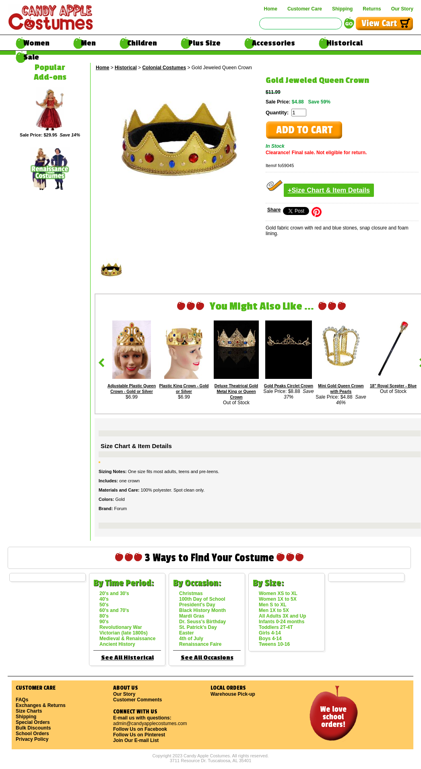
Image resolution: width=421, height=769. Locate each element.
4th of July (191, 638)
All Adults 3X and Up (282, 616)
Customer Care (304, 9)
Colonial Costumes (164, 67)
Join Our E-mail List (136, 740)
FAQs (22, 700)
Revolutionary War (120, 627)
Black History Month (202, 610)
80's (104, 616)
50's (104, 605)
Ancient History (117, 644)
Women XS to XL (278, 593)
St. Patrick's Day (198, 627)
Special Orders (33, 722)
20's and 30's (114, 593)
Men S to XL (273, 605)
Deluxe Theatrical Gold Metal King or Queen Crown (236, 391)
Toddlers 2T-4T (276, 627)
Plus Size (204, 43)
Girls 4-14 (270, 633)
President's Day (197, 605)
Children (142, 43)
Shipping (342, 9)
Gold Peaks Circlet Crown (288, 386)
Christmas (191, 593)
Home (270, 9)
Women (36, 43)
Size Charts (29, 711)
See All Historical (127, 658)
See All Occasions (207, 658)
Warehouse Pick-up (232, 694)
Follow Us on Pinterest (139, 735)
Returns (372, 9)
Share (274, 210)
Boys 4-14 (270, 638)
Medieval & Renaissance (127, 638)
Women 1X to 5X (278, 599)
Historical (344, 43)
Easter (186, 633)
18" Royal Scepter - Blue (393, 386)
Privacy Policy (32, 739)
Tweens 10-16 (274, 644)
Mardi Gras (191, 616)
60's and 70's (114, 610)
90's (104, 621)
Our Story (402, 9)
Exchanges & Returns (41, 705)
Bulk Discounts (33, 728)
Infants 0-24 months (281, 621)
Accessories (273, 43)
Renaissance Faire (200, 644)
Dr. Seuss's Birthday (202, 621)
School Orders (32, 733)
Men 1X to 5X (274, 610)
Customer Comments (137, 700)
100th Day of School (202, 599)
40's (104, 599)
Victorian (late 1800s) (123, 633)
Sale (31, 57)
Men (88, 43)
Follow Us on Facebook (140, 729)
